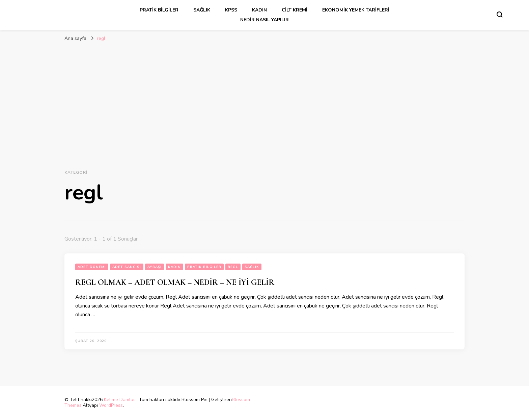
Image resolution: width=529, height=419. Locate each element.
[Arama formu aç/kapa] (500, 14)
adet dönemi (92, 267)
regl (233, 267)
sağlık (201, 10)
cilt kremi (294, 10)
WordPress (111, 405)
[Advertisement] (264, 99)
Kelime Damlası (120, 399)
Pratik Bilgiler (159, 10)
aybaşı (154, 267)
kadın (259, 10)
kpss (231, 10)
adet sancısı (126, 267)
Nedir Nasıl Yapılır (264, 20)
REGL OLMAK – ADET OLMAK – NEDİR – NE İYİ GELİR (174, 282)
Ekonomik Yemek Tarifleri (355, 10)
